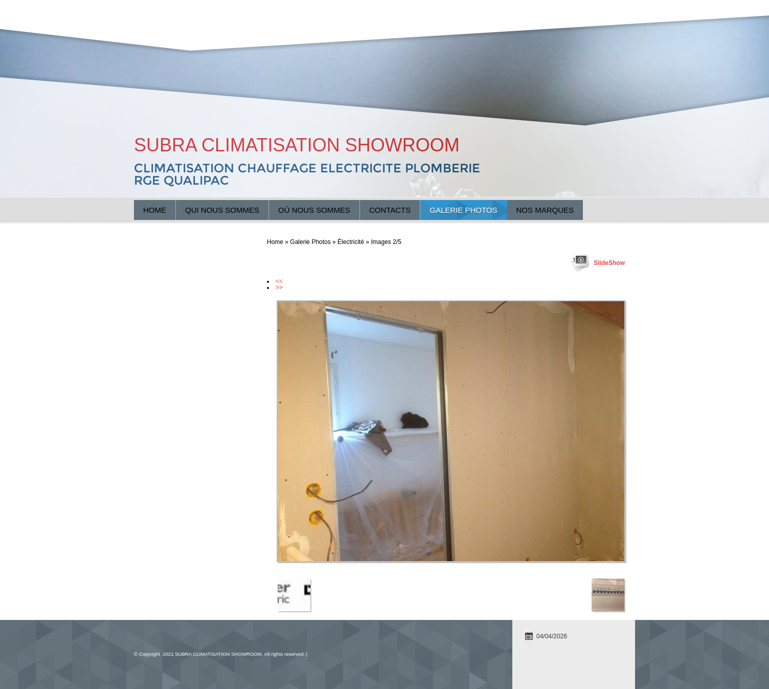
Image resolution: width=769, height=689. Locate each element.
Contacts (390, 210)
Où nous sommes (314, 210)
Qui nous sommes (222, 210)
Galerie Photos (463, 210)
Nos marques (545, 210)
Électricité (350, 242)
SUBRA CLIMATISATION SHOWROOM (297, 145)
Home (154, 210)
